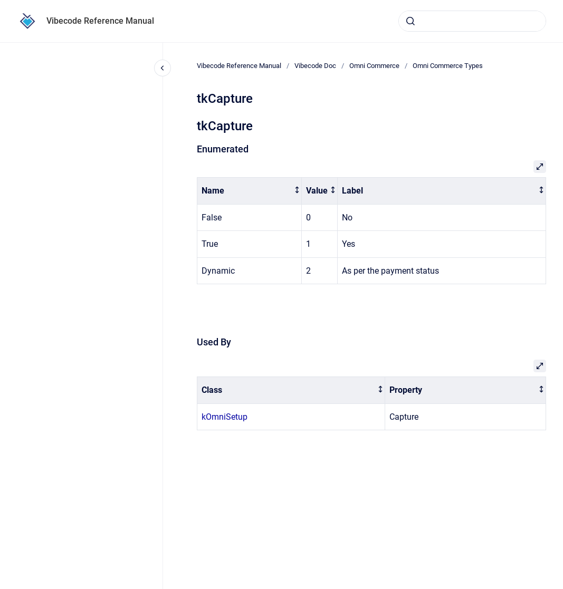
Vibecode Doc (315, 66)
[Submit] (410, 21)
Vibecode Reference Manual (100, 21)
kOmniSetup (224, 417)
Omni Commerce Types (448, 66)
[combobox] (472, 21)
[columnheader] (249, 191)
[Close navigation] (162, 68)
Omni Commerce (374, 66)
